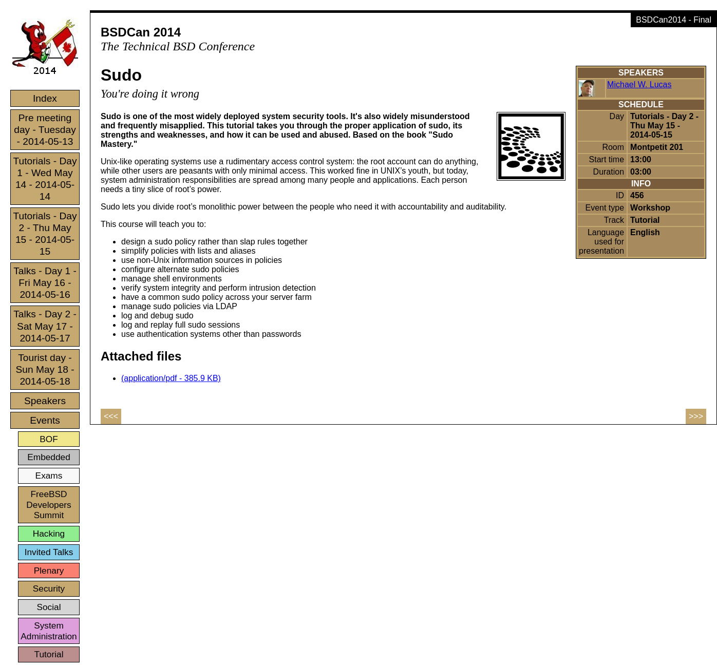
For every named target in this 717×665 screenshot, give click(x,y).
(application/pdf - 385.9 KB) (171, 378)
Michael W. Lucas (639, 84)
